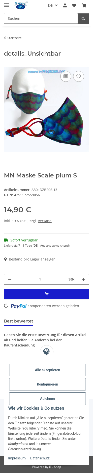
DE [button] (50, 5)
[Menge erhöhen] (83, 279)
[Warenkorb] (84, 5)
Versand (45, 220)
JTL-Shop (55, 467)
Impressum (17, 458)
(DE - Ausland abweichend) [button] (51, 245)
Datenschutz (40, 458)
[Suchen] (41, 18)
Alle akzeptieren (47, 370)
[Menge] (40, 279)
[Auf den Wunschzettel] (78, 76)
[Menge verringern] (9, 279)
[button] (65, 5)
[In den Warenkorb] (8, 64)
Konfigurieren (47, 384)
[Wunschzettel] (74, 5)
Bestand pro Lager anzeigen (30, 259)
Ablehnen (47, 399)
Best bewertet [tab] (18, 321)
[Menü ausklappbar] (6, 3)
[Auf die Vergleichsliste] (65, 76)
